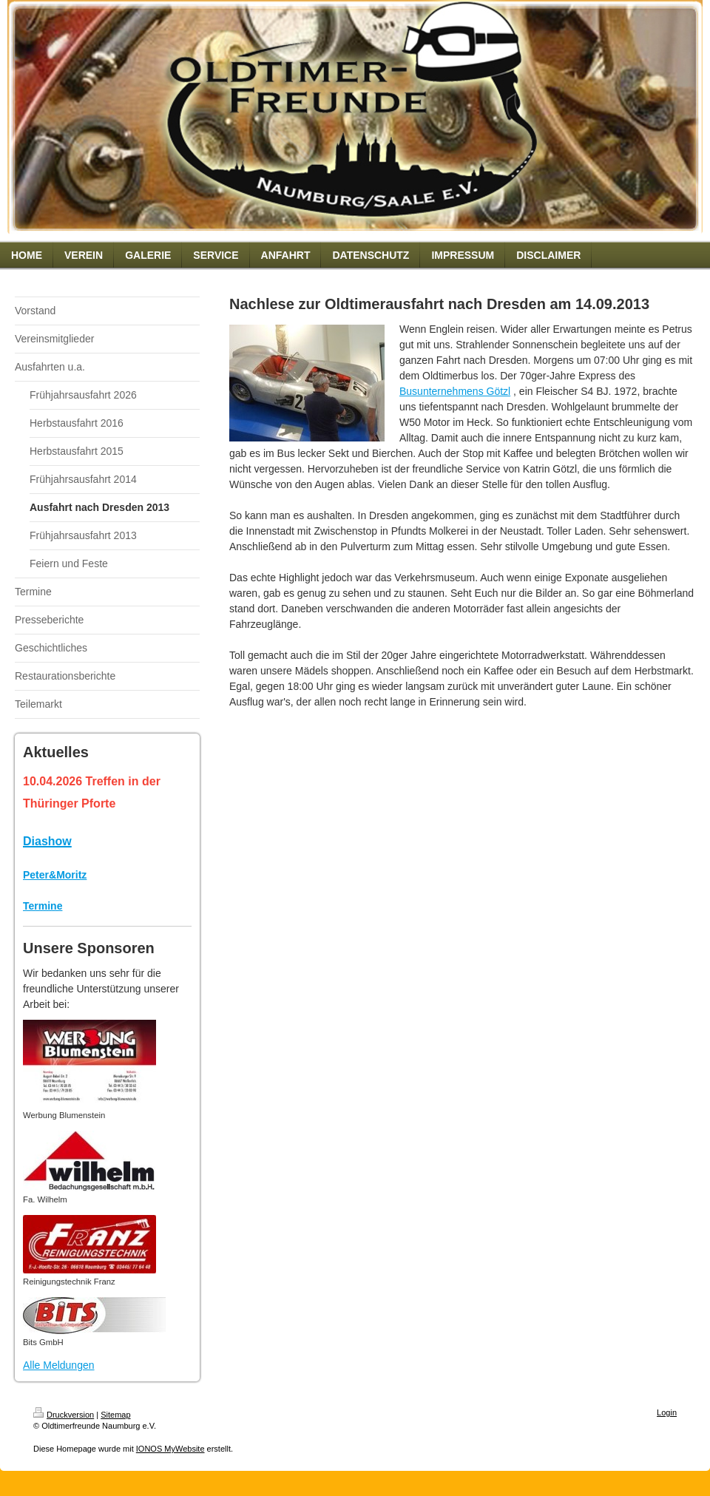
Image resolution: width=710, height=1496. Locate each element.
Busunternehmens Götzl (454, 391)
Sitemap (115, 1414)
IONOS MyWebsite (170, 1448)
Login (667, 1412)
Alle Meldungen (59, 1365)
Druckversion (63, 1414)
